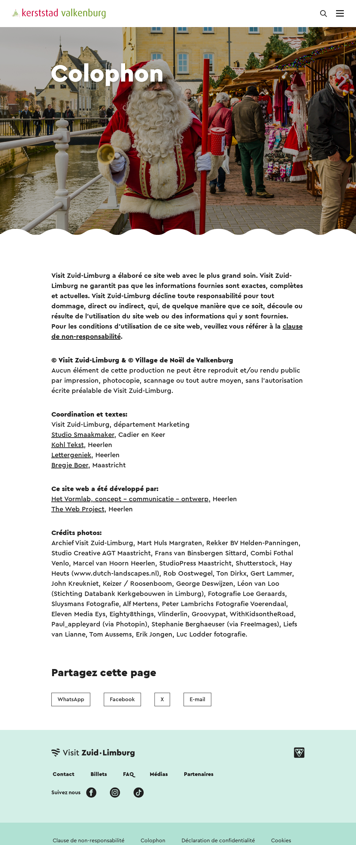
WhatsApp (70, 699)
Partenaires (198, 774)
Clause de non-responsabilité (88, 840)
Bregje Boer (69, 465)
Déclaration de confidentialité (218, 840)
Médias (159, 774)
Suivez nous (65, 792)
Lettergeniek (71, 455)
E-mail (197, 699)
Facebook (122, 699)
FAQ (128, 774)
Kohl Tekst (67, 445)
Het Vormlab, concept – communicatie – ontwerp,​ (131, 499)
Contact (63, 774)
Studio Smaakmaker (82, 434)
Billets (99, 774)
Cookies (281, 840)
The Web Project (77, 509)
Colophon (153, 840)
